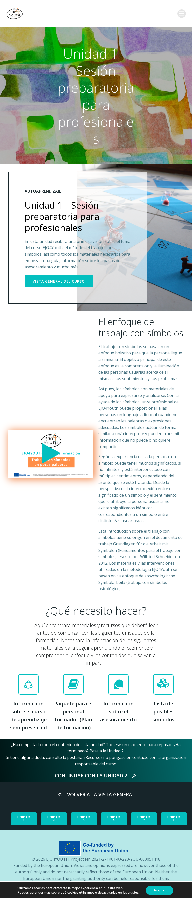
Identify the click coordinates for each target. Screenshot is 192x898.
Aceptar (160, 890)
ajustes (133, 892)
